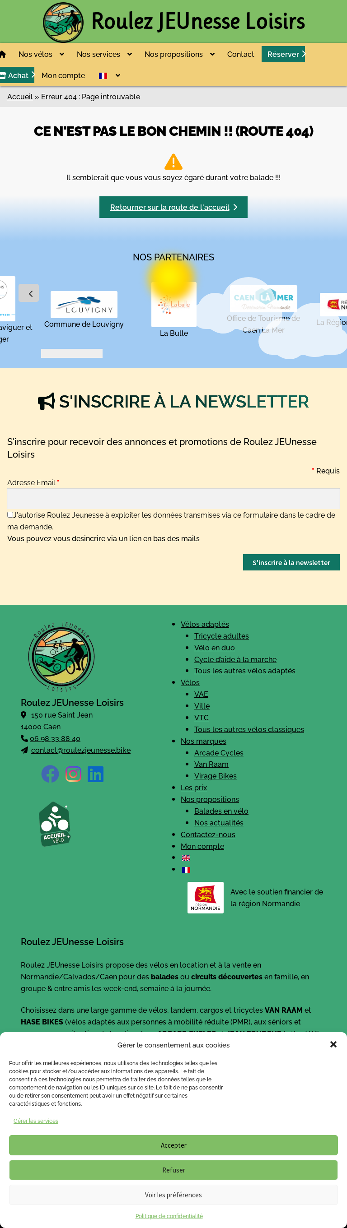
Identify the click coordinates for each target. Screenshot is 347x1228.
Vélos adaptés (205, 624)
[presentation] (29, 293)
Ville (202, 705)
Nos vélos (35, 54)
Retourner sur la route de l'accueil (173, 207)
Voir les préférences (173, 1195)
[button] (333, 1044)
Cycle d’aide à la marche (235, 659)
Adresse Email (33, 482)
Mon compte (63, 75)
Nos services (98, 54)
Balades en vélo (221, 811)
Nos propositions (174, 54)
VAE (201, 694)
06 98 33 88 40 (55, 738)
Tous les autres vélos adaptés (244, 670)
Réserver (283, 54)
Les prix (194, 787)
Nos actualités (219, 822)
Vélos (190, 682)
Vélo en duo (214, 647)
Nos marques (203, 741)
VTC (201, 717)
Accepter (174, 1145)
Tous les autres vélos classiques (249, 729)
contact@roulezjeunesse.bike (81, 750)
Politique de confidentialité (169, 1215)
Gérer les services (36, 1120)
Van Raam (211, 764)
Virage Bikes (215, 775)
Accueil (20, 96)
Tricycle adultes (221, 635)
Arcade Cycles (219, 752)
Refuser (173, 1170)
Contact (240, 54)
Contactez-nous (208, 834)
